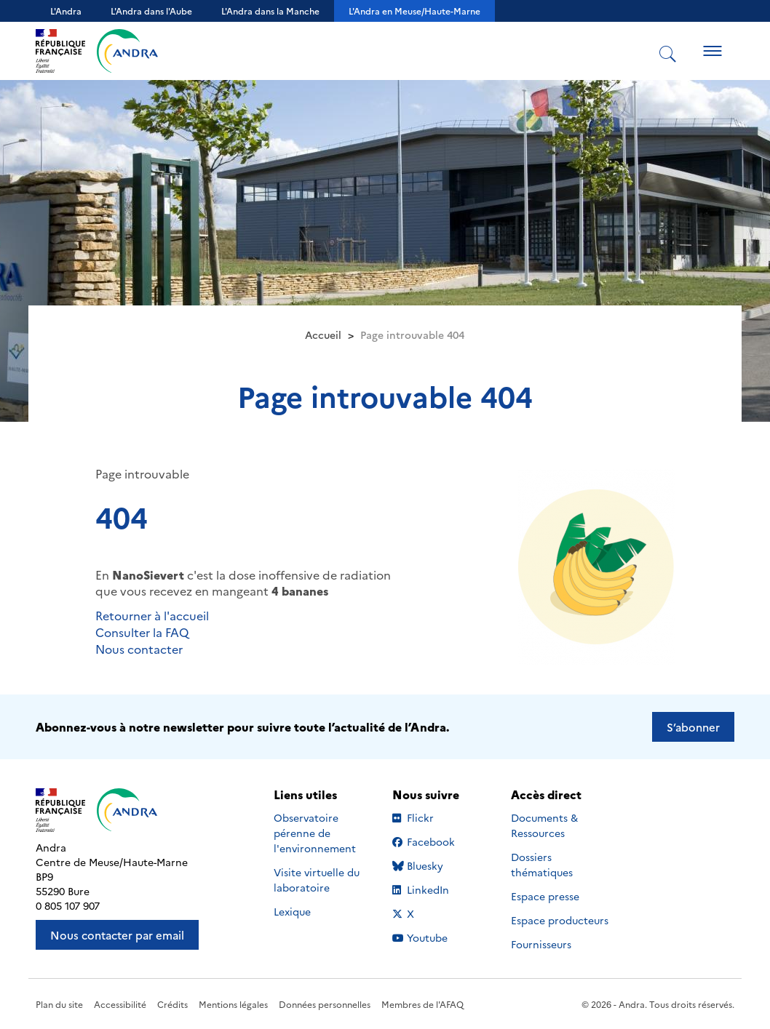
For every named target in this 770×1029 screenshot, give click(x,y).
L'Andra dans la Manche (270, 10)
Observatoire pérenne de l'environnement (315, 832)
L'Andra (66, 10)
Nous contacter (139, 649)
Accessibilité (120, 1004)
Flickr (436, 817)
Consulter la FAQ (141, 632)
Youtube (436, 937)
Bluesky (436, 865)
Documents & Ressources (544, 825)
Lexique (292, 911)
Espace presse (545, 896)
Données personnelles (324, 1004)
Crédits (172, 1004)
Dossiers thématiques (542, 864)
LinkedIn (436, 889)
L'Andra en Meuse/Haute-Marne (414, 10)
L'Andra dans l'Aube (151, 10)
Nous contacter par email (117, 934)
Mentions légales (233, 1004)
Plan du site (59, 1004)
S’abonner (693, 726)
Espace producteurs (559, 920)
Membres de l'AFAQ (422, 1004)
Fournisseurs (541, 944)
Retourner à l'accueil (152, 615)
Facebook (436, 841)
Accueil (323, 334)
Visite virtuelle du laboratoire (317, 879)
